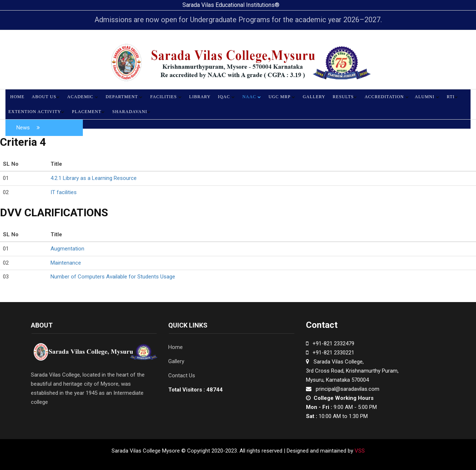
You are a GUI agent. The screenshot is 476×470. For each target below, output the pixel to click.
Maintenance (66, 263)
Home (17, 96)
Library (200, 96)
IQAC (226, 96)
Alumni (427, 96)
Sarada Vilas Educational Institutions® (230, 4)
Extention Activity (36, 111)
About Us (46, 96)
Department (124, 96)
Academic (82, 96)
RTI (453, 96)
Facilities (166, 96)
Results (345, 96)
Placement (88, 111)
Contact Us (181, 375)
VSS (359, 450)
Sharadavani (131, 111)
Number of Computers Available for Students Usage (113, 276)
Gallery (314, 96)
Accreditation (386, 96)
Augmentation (67, 248)
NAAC (251, 96)
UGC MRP (282, 96)
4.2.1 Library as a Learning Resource (94, 178)
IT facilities (64, 192)
